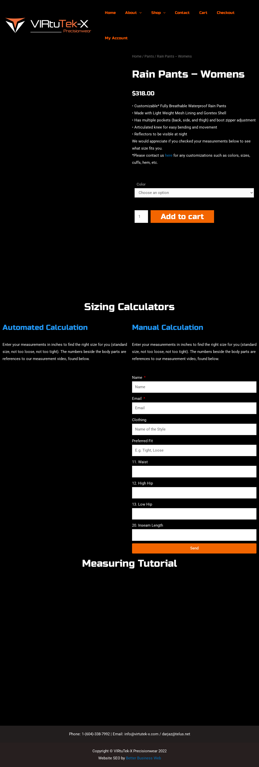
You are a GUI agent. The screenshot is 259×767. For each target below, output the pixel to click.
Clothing (139, 420)
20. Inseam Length (147, 525)
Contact (175, 12)
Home (109, 12)
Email (137, 398)
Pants (149, 56)
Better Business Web (143, 758)
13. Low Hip (142, 504)
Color (141, 184)
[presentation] (136, 12)
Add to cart (182, 216)
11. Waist (140, 462)
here (168, 155)
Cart (195, 12)
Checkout (215, 12)
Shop (154, 12)
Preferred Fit (142, 441)
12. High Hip (142, 483)
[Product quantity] (141, 216)
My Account (115, 38)
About (130, 12)
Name (137, 377)
